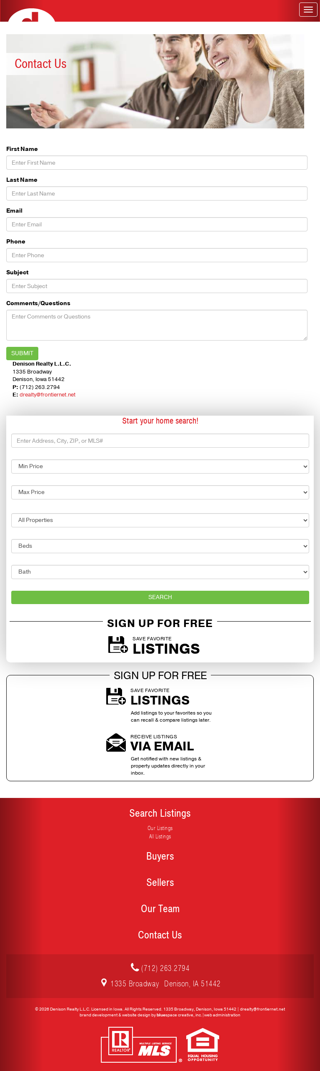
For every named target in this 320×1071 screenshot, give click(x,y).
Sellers (160, 882)
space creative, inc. (179, 1015)
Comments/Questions (38, 303)
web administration (222, 1015)
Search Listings (160, 813)
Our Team (160, 909)
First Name (22, 149)
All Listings (160, 836)
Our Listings (160, 828)
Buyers (160, 856)
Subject (17, 272)
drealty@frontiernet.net (47, 395)
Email (14, 211)
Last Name (22, 180)
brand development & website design (115, 1015)
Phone (15, 242)
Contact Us (160, 935)
